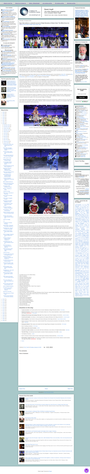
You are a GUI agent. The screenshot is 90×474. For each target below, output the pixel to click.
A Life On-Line (78, 204)
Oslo (88, 264)
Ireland (81, 247)
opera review (35, 24)
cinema (80, 225)
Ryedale (79, 274)
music (85, 254)
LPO (84, 252)
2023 (4, 117)
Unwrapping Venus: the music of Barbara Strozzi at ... (8, 242)
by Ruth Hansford (81, 220)
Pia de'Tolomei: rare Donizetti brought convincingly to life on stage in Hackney (40, 431)
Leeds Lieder (86, 249)
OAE (78, 261)
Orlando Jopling (83, 112)
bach (76, 208)
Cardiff (84, 222)
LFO (88, 250)
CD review (35, 313)
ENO (76, 236)
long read (81, 252)
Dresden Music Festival (82, 233)
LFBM (86, 250)
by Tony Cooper (25, 24)
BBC (79, 211)
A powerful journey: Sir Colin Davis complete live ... (8, 166)
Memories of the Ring (7, 291)
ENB (81, 235)
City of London (83, 225)
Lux (4, 221)
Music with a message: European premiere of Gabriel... (7, 148)
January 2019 (6, 142)
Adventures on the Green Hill (83, 205)
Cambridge (77, 222)
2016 (4, 302)
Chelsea (76, 224)
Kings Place (84, 248)
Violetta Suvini (82, 107)
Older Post (70, 388)
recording (87, 271)
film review (85, 238)
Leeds (82, 249)
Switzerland (81, 283)
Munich (88, 253)
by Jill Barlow (83, 219)
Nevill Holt (87, 256)
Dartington (79, 232)
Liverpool (82, 251)
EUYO (76, 237)
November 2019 (6, 126)
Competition (82, 227)
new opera (76, 257)
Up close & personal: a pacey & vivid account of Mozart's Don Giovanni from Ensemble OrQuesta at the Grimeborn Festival (11, 83)
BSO (85, 216)
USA (85, 288)
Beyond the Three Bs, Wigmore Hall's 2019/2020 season (7, 169)
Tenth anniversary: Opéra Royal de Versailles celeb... (8, 249)
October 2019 (6, 128)
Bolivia (82, 213)
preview (77, 270)
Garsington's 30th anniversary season (7, 186)
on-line (80, 261)
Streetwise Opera (78, 282)
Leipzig (76, 250)
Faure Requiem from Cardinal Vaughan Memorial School (7, 175)
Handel (81, 246)
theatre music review (82, 286)
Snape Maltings (86, 278)
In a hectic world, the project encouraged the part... (8, 254)
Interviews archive (71, 3)
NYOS (76, 261)
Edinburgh (79, 234)
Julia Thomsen (83, 125)
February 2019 (6, 141)
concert (87, 227)
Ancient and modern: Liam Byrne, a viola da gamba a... (8, 263)
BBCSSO (87, 211)
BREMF (76, 214)
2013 (4, 307)
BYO (79, 221)
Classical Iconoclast (87, 189)
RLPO (85, 272)
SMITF (76, 278)
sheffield (81, 277)
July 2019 (5, 133)
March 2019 (5, 139)
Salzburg (80, 275)
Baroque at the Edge (85, 209)
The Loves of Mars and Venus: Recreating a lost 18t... (8, 280)
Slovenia (87, 277)
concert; (87, 229)
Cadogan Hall (86, 221)
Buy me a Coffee (84, 81)
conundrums (83, 230)
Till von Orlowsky (30, 76)
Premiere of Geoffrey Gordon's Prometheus (7, 207)
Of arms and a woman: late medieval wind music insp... (8, 145)
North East (77, 259)
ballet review (81, 208)
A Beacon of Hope (6, 191)
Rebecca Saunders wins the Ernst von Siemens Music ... (8, 213)
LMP (85, 251)
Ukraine (83, 288)
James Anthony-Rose (80, 142)
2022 (4, 118)
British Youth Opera (78, 215)
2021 (4, 120)
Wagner (87, 289)
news (87, 257)
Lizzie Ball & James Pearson (81, 137)
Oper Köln (64, 74)
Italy (86, 247)
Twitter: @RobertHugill (34, 3)
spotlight (79, 281)
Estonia (83, 236)
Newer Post (22, 388)
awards (88, 207)
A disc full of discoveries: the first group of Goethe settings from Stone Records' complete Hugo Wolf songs (46, 404)
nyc (86, 260)
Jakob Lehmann (83, 153)
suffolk (88, 282)
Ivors (88, 247)
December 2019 (6, 125)
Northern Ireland (78, 260)
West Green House (85, 291)
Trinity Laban (85, 287)
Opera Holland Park (79, 262)
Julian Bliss (83, 155)
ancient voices (86, 206)
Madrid (76, 253)
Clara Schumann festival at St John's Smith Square (8, 156)
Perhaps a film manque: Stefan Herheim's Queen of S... (8, 216)
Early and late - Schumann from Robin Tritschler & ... (8, 226)
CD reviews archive (59, 3)
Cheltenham (81, 224)
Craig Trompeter (79, 133)
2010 (4, 312)
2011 (4, 310)
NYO (88, 260)
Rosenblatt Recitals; (79, 273)
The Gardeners (84, 284)
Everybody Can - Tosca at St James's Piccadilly (8, 229)
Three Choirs (80, 287)
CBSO (86, 222)
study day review (83, 282)
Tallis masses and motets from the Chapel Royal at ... (8, 277)
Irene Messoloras (84, 120)
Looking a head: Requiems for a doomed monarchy (8, 296)
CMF (80, 226)
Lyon (88, 252)
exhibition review (80, 237)
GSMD (76, 244)
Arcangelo (77, 207)
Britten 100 (84, 215)
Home (23, 340)
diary (88, 232)
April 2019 (5, 138)
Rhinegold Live (80, 272)
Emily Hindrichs (62, 75)
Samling (84, 275)
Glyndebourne (86, 241)
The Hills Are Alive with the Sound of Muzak (8, 261)
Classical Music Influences (80, 73)
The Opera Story (84, 285)
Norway (83, 260)
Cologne (31, 24)
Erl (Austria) (79, 236)
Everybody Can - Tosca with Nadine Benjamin (8, 271)
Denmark (83, 232)
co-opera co (84, 226)
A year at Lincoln (6, 252)
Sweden (76, 283)
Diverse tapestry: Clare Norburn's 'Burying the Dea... (8, 267)
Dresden (76, 233)
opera (88, 261)
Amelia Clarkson (83, 139)
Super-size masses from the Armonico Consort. (8, 172)
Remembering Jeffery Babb (30, 417)
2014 (4, 305)
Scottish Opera (86, 276)
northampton (87, 259)
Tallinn (84, 283)
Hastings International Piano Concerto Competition (8, 184)
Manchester (80, 253)
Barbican (80, 209)
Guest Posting (81, 244)
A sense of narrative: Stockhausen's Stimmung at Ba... (8, 179)
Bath (76, 210)
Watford (84, 290)
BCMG (76, 212)
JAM (76, 248)
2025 (4, 113)
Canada (80, 222)
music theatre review (61, 318)
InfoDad (87, 194)
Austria (85, 207)
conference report (78, 230)
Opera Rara (83, 263)
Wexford (76, 292)
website (88, 290)
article (38, 328)
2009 (4, 313)
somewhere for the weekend (80, 279)
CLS (78, 226)
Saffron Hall (83, 274)
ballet (78, 208)
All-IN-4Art (81, 206)
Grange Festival (86, 242)
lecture (79, 249)
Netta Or (39, 75)
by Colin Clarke (84, 218)
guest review (86, 244)
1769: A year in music (7, 157)
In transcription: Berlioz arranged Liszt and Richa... (7, 163)
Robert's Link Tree (8, 3)
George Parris (83, 136)
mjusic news (84, 253)
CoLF (88, 226)
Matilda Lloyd (82, 156)
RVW (76, 274)
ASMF (83, 207)
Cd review (62, 309)
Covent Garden (80, 231)
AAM (88, 204)
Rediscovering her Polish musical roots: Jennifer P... (8, 273)
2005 (4, 320)
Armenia (80, 207)
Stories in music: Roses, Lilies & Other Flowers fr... (7, 231)
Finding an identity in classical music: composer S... (7, 238)
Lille (79, 251)
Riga (83, 272)
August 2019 (5, 131)
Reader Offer (77, 271)
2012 (4, 308)
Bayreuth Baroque (81, 210)
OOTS (85, 261)
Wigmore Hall (78, 293)
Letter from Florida (81, 250)
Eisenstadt (77, 235)
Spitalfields (83, 280)
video (40, 24)
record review (82, 271)
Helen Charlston (85, 121)
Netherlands (83, 256)
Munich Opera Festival (78, 254)
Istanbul (83, 247)
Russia (88, 273)
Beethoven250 (82, 212)
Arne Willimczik (32, 75)
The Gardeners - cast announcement (7, 210)
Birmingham (77, 213)
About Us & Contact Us (20, 3)
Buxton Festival (84, 217)
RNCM (88, 272)
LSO (86, 252)
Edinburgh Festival (85, 234)
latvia (88, 248)
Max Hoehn (82, 123)
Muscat (83, 254)
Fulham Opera (86, 239)
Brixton (79, 216)
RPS (85, 273)
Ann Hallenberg (85, 145)
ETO (85, 236)
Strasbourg (87, 281)
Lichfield (76, 251)
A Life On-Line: (84, 204)
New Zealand (84, 257)
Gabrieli (76, 240)
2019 (4, 123)
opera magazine (86, 262)
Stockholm (83, 281)
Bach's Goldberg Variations (8, 286)
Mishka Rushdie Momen (83, 147)
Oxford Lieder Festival (82, 266)
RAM (86, 270)
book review (86, 213)
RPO (84, 273)
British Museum (86, 214)
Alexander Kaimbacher (46, 75)
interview (26, 322)
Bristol (83, 214)
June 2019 (5, 134)
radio (84, 270)
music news (83, 255)
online (83, 261)
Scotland (81, 276)
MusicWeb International (84, 191)
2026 (4, 112)
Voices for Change (6, 219)
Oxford (76, 266)
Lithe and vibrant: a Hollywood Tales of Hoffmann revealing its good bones (40, 411)
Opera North (77, 263)
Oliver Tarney (82, 126)
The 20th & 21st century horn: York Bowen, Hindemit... (7, 288)
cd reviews (87, 223)
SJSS (84, 277)
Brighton (79, 214)
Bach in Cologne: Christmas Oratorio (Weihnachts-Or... (8, 235)
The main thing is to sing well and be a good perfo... (7, 204)
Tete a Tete (80, 284)
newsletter (77, 258)
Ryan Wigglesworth (82, 111)
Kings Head (79, 248)
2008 (4, 315)
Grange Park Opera (79, 243)
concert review (66, 315)
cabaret (82, 221)
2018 (4, 299)
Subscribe (82, 97)
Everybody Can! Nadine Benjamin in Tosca (7, 201)
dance (76, 232)
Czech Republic (86, 231)
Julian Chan (81, 135)
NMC (81, 258)
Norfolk (87, 258)
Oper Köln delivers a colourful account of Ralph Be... (7, 246)
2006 (4, 318)
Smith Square (80, 278)
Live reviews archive (47, 3)
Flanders (79, 239)
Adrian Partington (83, 118)
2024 (4, 115)
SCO (78, 276)
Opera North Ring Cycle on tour (31, 444)
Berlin (88, 212)
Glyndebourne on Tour (79, 242)
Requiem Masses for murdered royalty (7, 160)
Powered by (82, 101)
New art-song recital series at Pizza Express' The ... (8, 284)
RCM (88, 270)
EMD (80, 235)
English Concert (86, 235)
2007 (4, 317)
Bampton (76, 209)
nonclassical (84, 258)
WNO (85, 294)
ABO (76, 205)
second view (77, 277)
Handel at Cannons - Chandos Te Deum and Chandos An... (8, 257)
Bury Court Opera (78, 217)
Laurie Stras (78, 150)
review (76, 272)
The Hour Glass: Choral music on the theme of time (8, 152)
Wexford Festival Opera (84, 292)
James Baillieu (82, 117)
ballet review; (87, 208)
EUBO (88, 236)
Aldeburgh (77, 206)
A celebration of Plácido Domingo (7, 223)
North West (82, 259)
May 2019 (5, 136)
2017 (4, 300)
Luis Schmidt (83, 114)
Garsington (80, 240)
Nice (79, 258)
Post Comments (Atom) (49, 392)
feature (84, 237)
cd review (81, 223)
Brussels (82, 216)
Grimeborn (87, 243)
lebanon (76, 249)
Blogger (50, 471)
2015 (4, 304)
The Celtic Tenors (79, 116)
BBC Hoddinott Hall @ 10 (8, 181)
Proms (81, 270)
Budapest (87, 216)
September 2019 (6, 129)
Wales (76, 290)
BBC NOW (83, 211)
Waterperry (80, 290)
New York (80, 257)
